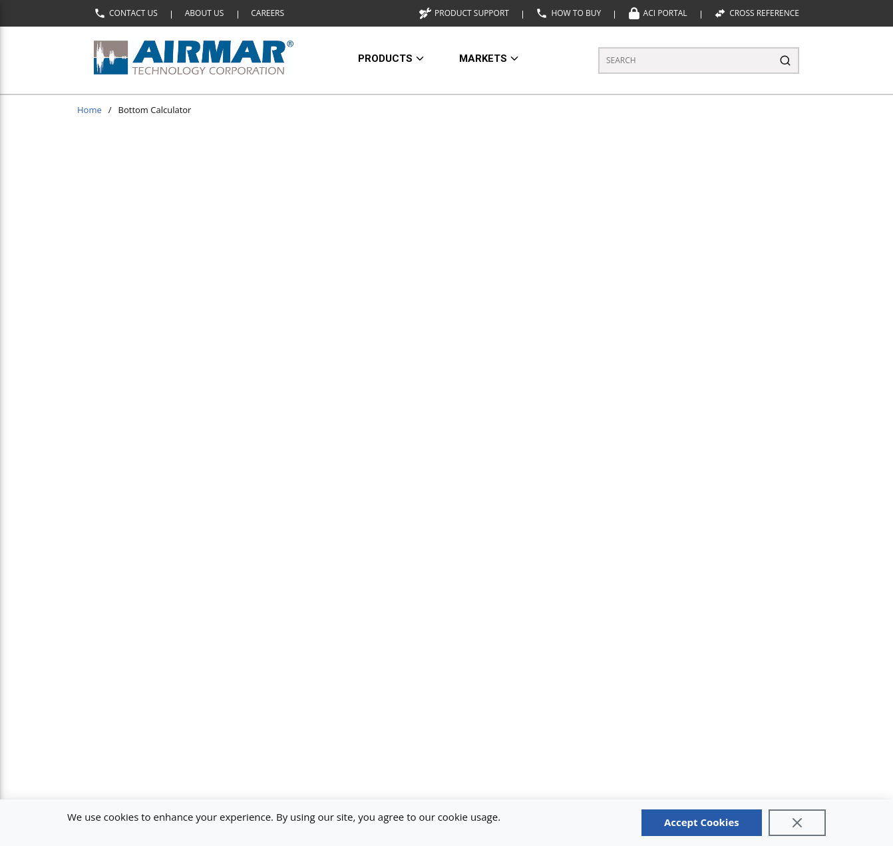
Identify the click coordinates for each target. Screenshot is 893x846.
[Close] (797, 822)
